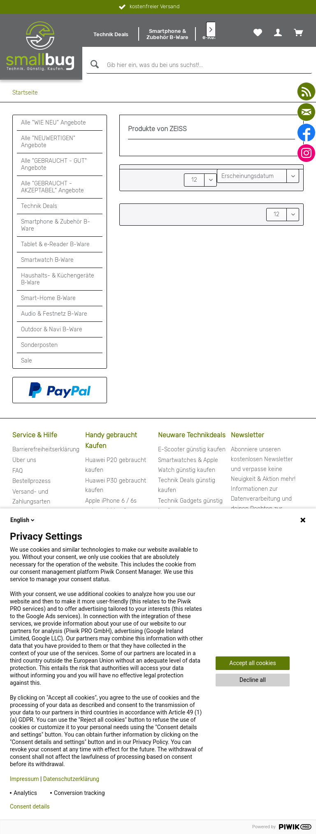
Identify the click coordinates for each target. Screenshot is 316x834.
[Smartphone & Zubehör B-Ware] (167, 34)
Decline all (252, 680)
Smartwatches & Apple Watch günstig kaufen (188, 465)
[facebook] (306, 132)
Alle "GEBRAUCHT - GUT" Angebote (54, 164)
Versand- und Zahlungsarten (31, 496)
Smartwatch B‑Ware (47, 259)
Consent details (30, 806)
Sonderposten (39, 345)
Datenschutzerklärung (71, 779)
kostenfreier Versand (148, 7)
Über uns (24, 460)
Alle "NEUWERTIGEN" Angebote (48, 142)
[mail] (306, 112)
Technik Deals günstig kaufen (186, 485)
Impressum (24, 779)
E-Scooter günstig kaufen (191, 449)
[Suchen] (93, 64)
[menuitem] (110, 34)
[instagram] (306, 153)
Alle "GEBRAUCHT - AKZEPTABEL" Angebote (52, 187)
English (23, 520)
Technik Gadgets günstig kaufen (190, 505)
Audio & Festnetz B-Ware (54, 313)
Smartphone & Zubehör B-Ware (55, 225)
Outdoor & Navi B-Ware (51, 329)
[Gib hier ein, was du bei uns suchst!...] (199, 65)
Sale (26, 360)
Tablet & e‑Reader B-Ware (55, 244)
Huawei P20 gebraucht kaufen (115, 465)
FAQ (17, 470)
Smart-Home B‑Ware (48, 298)
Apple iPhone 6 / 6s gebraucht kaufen (111, 505)
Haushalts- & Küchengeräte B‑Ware (57, 279)
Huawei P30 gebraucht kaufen (115, 485)
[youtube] (306, 91)
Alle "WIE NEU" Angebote (53, 122)
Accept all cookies (252, 663)
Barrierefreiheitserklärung (45, 449)
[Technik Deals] (110, 34)
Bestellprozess (31, 481)
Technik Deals (39, 206)
